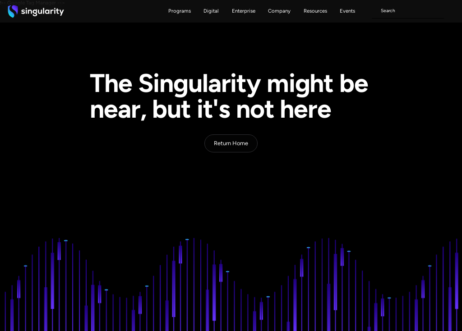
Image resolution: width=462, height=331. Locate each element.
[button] (179, 11)
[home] (36, 11)
